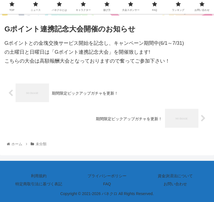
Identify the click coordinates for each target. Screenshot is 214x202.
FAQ (107, 184)
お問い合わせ (175, 184)
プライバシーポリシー (107, 176)
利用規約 (39, 176)
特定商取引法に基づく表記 (38, 184)
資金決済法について (175, 176)
